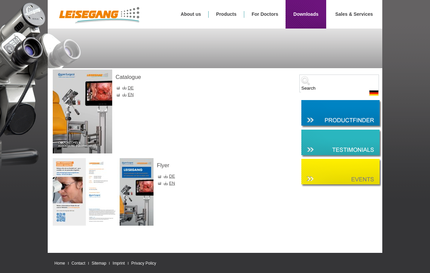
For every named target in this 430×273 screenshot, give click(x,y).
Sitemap (99, 263)
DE (131, 87)
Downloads (305, 14)
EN (131, 94)
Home (59, 263)
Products (226, 14)
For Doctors (265, 14)
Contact (78, 263)
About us (191, 14)
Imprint (119, 263)
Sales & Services (354, 14)
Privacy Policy (143, 263)
